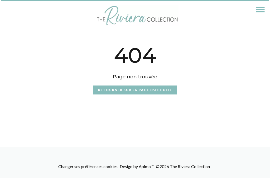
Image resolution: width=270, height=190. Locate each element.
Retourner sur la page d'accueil (135, 90)
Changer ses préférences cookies (88, 166)
